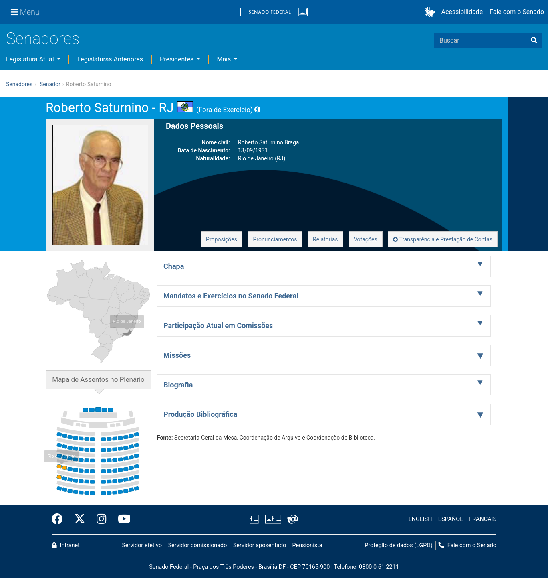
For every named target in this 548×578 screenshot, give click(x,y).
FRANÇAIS (482, 519)
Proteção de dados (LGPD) (399, 545)
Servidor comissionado (197, 545)
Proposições (221, 239)
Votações (365, 239)
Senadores (43, 38)
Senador (50, 84)
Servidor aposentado (259, 545)
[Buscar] (534, 40)
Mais (224, 59)
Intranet (66, 545)
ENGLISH (420, 519)
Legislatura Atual (31, 59)
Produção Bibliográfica (200, 414)
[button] (431, 12)
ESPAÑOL (450, 519)
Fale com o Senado (517, 12)
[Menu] (25, 12)
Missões (177, 355)
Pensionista (307, 545)
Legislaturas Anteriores (110, 59)
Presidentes (177, 59)
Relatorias (325, 239)
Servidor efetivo (142, 545)
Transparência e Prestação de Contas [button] (442, 239)
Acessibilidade (462, 12)
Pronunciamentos (275, 239)
